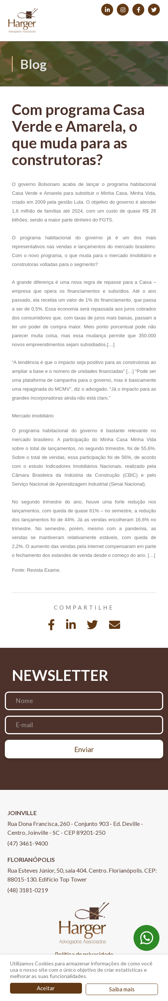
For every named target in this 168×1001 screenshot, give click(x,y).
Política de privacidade (84, 954)
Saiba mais (122, 989)
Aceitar (46, 988)
